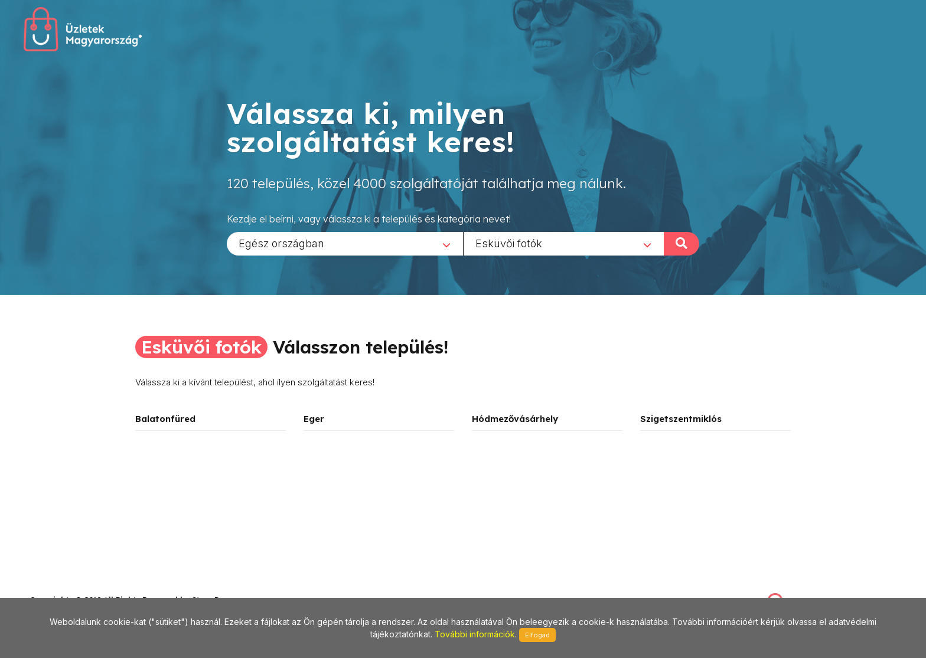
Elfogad (537, 635)
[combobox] (345, 243)
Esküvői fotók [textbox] (508, 243)
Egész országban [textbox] (281, 243)
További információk (475, 634)
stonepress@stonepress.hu (77, 586)
